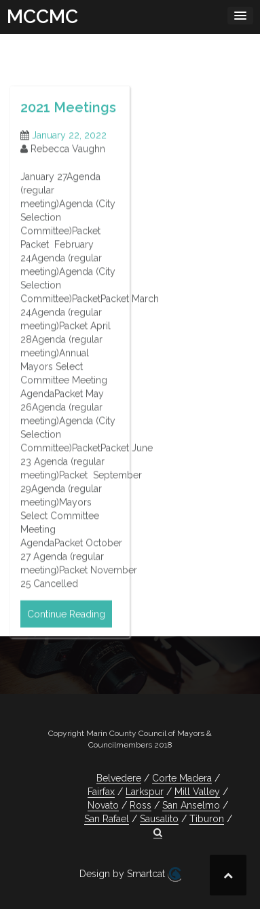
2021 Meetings (68, 119)
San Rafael (106, 818)
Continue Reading (66, 625)
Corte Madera (182, 778)
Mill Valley (197, 791)
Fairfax (101, 791)
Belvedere (118, 778)
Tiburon (206, 818)
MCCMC (42, 16)
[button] (157, 832)
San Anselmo (191, 805)
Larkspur (145, 791)
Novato (103, 805)
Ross (140, 805)
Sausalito (159, 818)
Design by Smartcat (130, 874)
